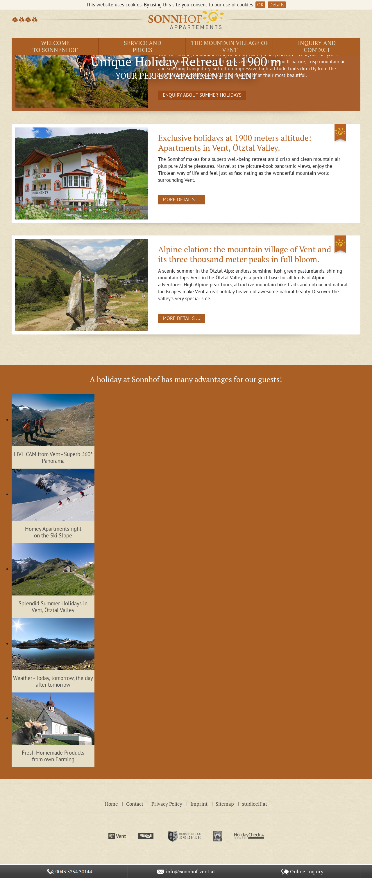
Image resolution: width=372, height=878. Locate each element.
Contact (134, 803)
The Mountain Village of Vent (230, 46)
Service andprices (142, 46)
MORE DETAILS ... (181, 199)
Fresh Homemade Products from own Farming (53, 756)
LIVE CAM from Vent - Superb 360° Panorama (53, 457)
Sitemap (225, 803)
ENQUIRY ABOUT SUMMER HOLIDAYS (202, 95)
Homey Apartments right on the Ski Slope (53, 532)
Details (276, 4)
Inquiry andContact (317, 46)
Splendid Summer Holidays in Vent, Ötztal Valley (53, 606)
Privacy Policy (166, 803)
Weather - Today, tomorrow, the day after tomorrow (53, 681)
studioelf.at (254, 803)
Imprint (199, 803)
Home (111, 803)
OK (260, 4)
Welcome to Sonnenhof (55, 46)
